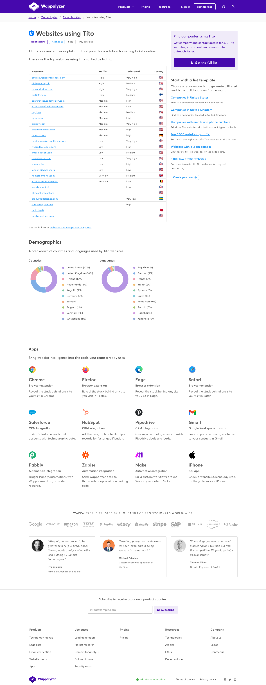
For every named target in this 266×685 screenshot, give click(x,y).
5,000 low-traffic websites (188, 159)
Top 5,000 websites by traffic (190, 134)
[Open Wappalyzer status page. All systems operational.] (152, 679)
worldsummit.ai (40, 187)
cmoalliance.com (41, 158)
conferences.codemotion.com (48, 100)
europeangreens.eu (42, 204)
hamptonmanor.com (43, 175)
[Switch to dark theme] (223, 6)
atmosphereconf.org (43, 193)
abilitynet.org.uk (41, 83)
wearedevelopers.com (44, 147)
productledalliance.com (45, 198)
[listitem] (42, 637)
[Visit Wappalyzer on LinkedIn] (235, 679)
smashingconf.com (42, 152)
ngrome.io (37, 118)
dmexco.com (39, 135)
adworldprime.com (42, 89)
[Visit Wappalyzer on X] (230, 679)
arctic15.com (39, 95)
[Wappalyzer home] (47, 6)
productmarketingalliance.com (49, 141)
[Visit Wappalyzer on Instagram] (224, 679)
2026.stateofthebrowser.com (48, 106)
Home (32, 17)
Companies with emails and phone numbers (200, 122)
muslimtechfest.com (43, 216)
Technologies (49, 17)
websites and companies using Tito (70, 227)
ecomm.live (38, 164)
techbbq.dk (38, 210)
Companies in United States (190, 97)
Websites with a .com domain (191, 146)
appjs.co (36, 112)
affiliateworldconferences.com (48, 77)
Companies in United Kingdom (191, 109)
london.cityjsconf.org (43, 170)
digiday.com (38, 123)
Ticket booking (72, 17)
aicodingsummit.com (43, 129)
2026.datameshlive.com (45, 181)
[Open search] (233, 6)
